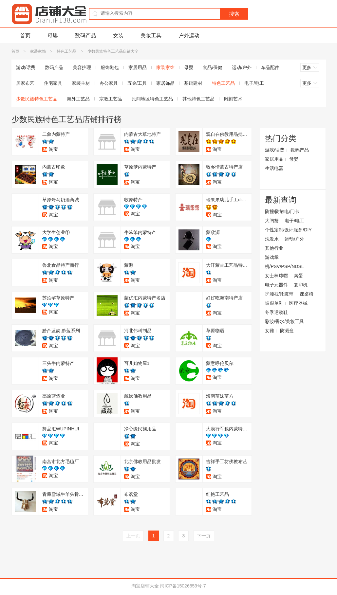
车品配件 (270, 67)
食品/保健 (212, 67)
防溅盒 (287, 330)
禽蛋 (298, 275)
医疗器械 (298, 303)
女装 (118, 35)
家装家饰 (38, 51)
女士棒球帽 (276, 275)
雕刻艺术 (233, 98)
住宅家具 (53, 83)
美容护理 (82, 67)
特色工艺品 (66, 51)
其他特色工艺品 (198, 98)
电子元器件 (276, 284)
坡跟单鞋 (274, 303)
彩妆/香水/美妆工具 (284, 321)
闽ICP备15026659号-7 (183, 585)
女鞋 (269, 330)
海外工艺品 (78, 98)
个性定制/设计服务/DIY (288, 229)
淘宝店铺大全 (145, 585)
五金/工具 (137, 83)
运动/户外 (242, 67)
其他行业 (274, 248)
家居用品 (137, 67)
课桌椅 (306, 294)
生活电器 (274, 168)
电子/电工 (254, 83)
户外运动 (188, 35)
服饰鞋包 (110, 67)
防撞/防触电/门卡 (282, 211)
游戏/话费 (26, 67)
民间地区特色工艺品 (152, 98)
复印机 (301, 284)
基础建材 (193, 83)
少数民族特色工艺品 (36, 98)
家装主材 (81, 83)
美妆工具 (150, 35)
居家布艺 (25, 83)
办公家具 (109, 83)
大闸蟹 (272, 220)
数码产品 (85, 35)
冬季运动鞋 (276, 312)
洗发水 (272, 239)
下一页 (204, 535)
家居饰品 (165, 83)
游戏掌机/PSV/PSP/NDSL (284, 262)
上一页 (133, 535)
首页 (25, 35)
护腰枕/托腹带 (279, 294)
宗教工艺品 (110, 98)
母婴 (52, 35)
